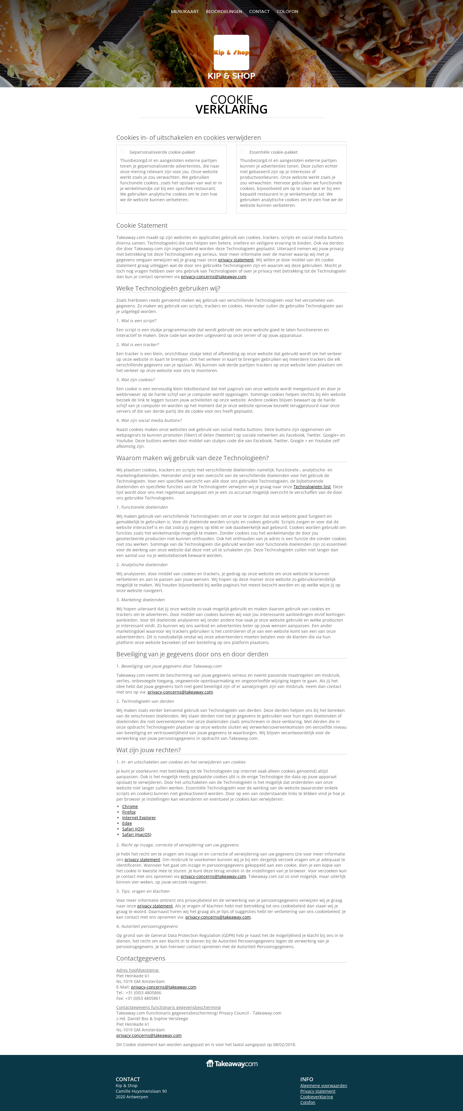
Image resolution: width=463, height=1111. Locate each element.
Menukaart (185, 11)
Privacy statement (317, 1091)
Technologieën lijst (312, 486)
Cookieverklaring (316, 1096)
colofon (287, 11)
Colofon (307, 1102)
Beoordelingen (224, 11)
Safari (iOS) (133, 829)
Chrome (130, 806)
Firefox (129, 812)
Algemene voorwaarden (323, 1085)
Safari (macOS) (136, 834)
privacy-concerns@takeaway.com (213, 276)
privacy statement (236, 260)
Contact (259, 11)
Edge (127, 823)
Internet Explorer (139, 817)
